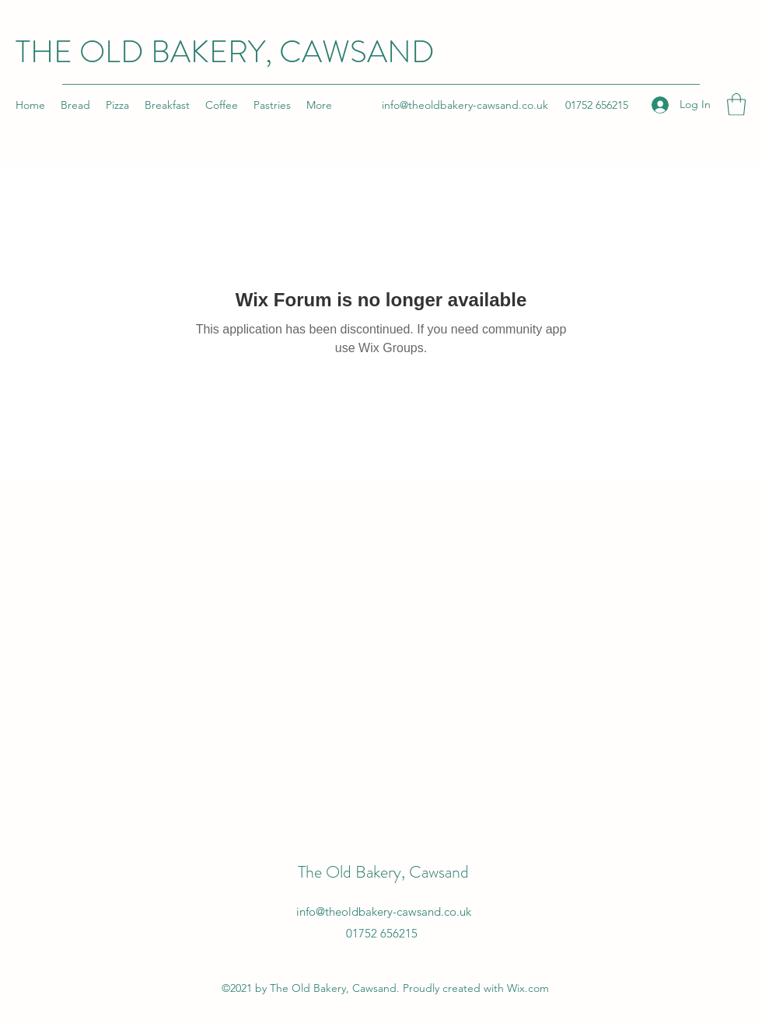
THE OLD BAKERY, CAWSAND (225, 52)
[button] (736, 104)
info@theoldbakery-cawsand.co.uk (465, 105)
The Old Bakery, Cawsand (383, 872)
